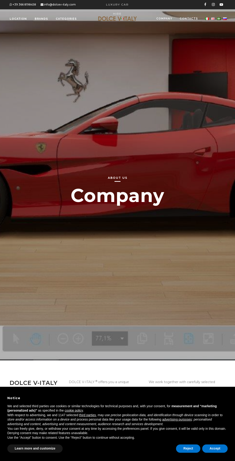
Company (163, 18)
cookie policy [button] (74, 410)
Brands (41, 18)
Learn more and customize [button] (35, 448)
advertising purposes (177, 419)
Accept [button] (215, 448)
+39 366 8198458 (23, 4)
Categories (66, 18)
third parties (87, 415)
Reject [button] (188, 448)
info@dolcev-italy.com (58, 4)
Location (18, 18)
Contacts (188, 18)
